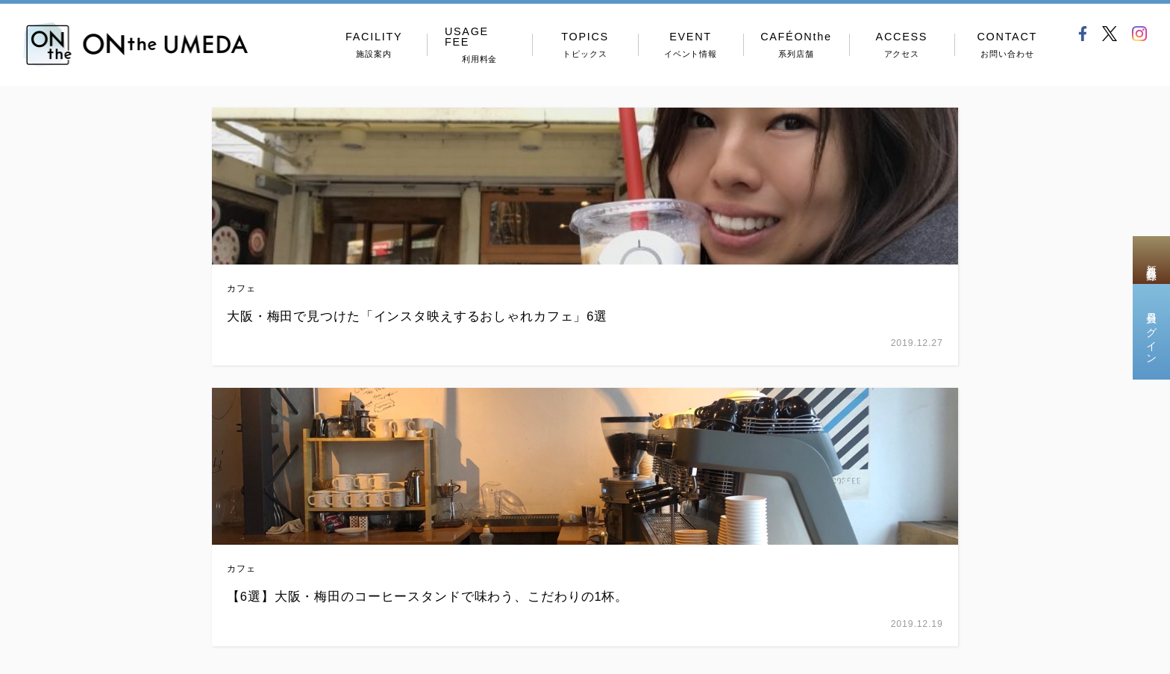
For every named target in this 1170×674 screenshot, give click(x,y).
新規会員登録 (1151, 260)
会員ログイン (1151, 331)
